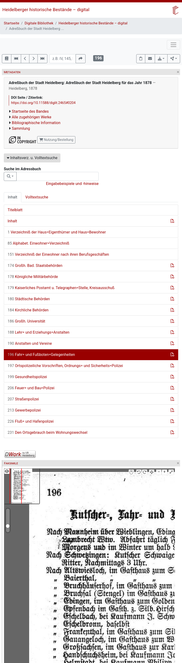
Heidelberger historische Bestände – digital (45, 9)
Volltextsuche (36, 197)
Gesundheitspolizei (27, 377)
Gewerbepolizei (24, 410)
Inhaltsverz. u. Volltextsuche (32, 158)
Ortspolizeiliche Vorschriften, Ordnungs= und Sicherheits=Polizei (65, 365)
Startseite (11, 23)
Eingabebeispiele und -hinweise (72, 183)
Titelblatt (15, 210)
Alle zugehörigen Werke (31, 117)
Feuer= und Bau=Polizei (31, 388)
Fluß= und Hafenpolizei (31, 421)
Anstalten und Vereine (30, 343)
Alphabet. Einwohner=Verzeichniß (38, 243)
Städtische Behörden (29, 299)
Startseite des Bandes (30, 111)
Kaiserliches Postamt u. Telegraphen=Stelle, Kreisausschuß (61, 288)
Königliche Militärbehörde (33, 276)
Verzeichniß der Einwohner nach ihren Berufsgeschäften (58, 254)
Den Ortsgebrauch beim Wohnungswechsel (47, 432)
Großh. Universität (26, 321)
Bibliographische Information (36, 123)
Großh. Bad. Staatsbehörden (35, 265)
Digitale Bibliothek (39, 23)
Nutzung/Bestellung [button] (56, 140)
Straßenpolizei (23, 399)
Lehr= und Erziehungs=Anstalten (38, 332)
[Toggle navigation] (173, 44)
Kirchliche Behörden (28, 310)
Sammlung (21, 128)
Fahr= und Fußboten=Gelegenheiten (41, 354)
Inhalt (12, 197)
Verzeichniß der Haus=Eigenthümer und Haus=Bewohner (57, 232)
